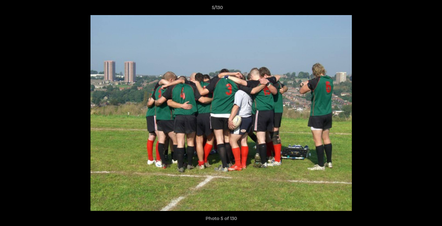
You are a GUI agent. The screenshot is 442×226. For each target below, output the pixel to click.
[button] (415, 9)
